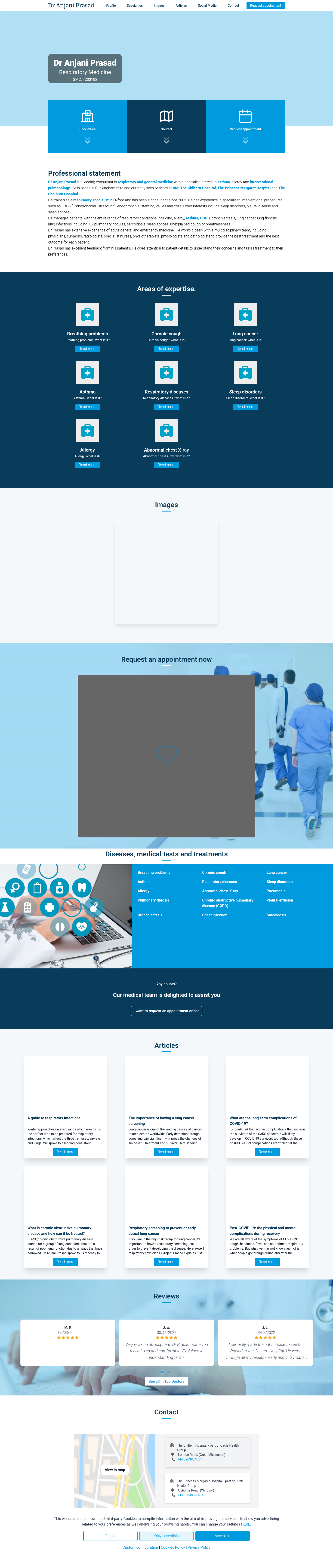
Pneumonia (276, 891)
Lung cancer (277, 872)
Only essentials (166, 1536)
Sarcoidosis (276, 915)
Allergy (143, 891)
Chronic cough (214, 872)
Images (159, 5)
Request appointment (265, 5)
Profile (111, 5)
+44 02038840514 (190, 1459)
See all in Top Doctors (166, 1381)
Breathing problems (154, 872)
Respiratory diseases (219, 882)
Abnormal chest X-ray (220, 891)
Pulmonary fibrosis (153, 900)
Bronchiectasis (150, 915)
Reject (110, 1536)
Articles (181, 5)
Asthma (144, 882)
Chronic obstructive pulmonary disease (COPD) (227, 903)
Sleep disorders (280, 882)
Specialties (135, 5)
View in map (115, 1470)
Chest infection (214, 915)
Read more (87, 348)
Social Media (207, 5)
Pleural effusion (280, 900)
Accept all (222, 1536)
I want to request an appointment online (167, 1011)
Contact (233, 5)
